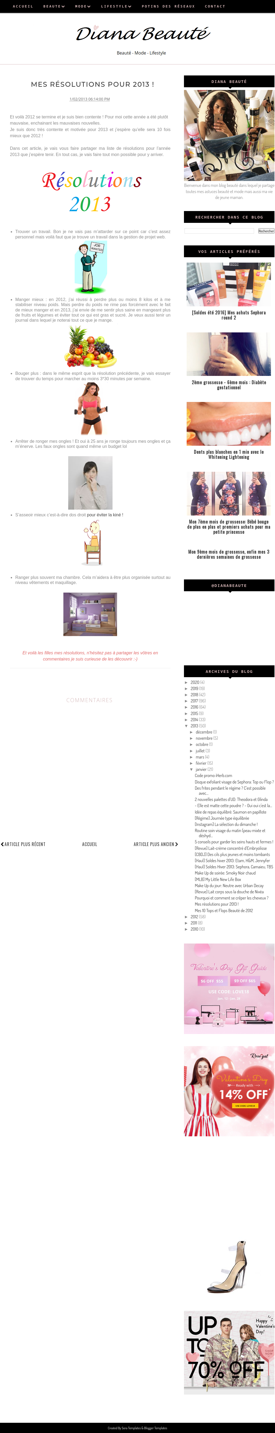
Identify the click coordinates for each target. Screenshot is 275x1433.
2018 (195, 694)
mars (200, 757)
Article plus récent (25, 844)
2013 (195, 725)
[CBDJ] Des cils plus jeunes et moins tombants (232, 854)
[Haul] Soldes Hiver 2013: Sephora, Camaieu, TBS (234, 866)
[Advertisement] (229, 1186)
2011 (194, 923)
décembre (204, 732)
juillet (200, 750)
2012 (195, 916)
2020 (195, 682)
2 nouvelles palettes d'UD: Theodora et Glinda (231, 799)
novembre (204, 738)
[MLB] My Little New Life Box (218, 879)
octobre (202, 744)
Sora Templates (131, 1428)
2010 (195, 929)
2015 (195, 713)
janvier (201, 769)
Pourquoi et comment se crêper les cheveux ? (231, 898)
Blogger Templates (155, 1428)
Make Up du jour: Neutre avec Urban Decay (229, 885)
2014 (195, 719)
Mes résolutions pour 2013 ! (216, 904)
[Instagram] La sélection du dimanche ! (226, 824)
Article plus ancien (156, 844)
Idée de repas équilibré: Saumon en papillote (230, 812)
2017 (195, 700)
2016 (195, 707)
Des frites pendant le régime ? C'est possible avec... (230, 790)
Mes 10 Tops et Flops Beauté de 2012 (224, 910)
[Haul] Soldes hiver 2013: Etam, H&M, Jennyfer (232, 860)
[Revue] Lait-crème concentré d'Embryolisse (231, 848)
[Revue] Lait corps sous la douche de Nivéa (229, 891)
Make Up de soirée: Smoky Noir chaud (225, 873)
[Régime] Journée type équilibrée (222, 818)
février (201, 763)
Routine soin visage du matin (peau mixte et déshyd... (230, 833)
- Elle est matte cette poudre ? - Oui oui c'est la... (233, 805)
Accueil (89, 844)
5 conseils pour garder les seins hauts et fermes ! (234, 841)
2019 (195, 688)
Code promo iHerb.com (213, 775)
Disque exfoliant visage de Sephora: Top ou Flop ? (234, 782)
